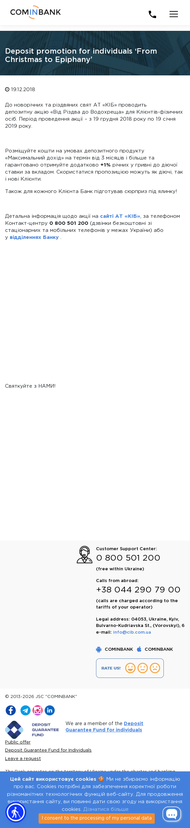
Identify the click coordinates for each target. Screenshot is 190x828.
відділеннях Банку (34, 237)
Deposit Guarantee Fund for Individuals (48, 750)
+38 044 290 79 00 (138, 590)
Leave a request (23, 759)
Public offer (18, 742)
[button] (16, 812)
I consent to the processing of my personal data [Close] (97, 818)
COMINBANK (115, 649)
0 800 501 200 (128, 558)
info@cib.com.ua (132, 632)
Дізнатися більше (106, 809)
